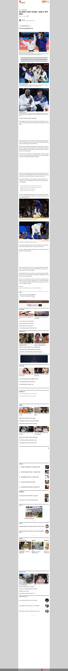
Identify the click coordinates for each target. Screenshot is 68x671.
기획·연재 (20, 538)
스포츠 (20, 9)
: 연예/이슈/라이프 (23, 596)
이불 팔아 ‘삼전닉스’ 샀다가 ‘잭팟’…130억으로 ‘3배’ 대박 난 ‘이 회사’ (30, 187)
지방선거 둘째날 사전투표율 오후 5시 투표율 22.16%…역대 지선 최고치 (31, 185)
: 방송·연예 (22, 572)
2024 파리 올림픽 (24, 9)
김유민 (23, 19)
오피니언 (20, 523)
